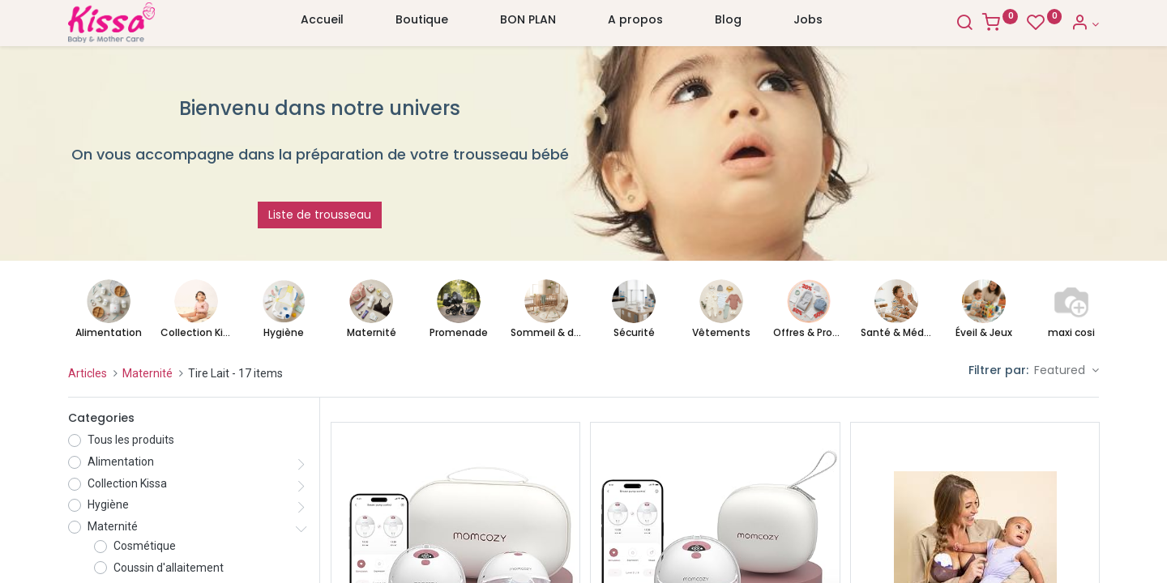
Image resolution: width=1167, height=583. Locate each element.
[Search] (964, 24)
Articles (87, 373)
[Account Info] (1085, 24)
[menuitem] (322, 23)
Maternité (147, 373)
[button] (1066, 371)
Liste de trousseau (319, 214)
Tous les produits (131, 439)
